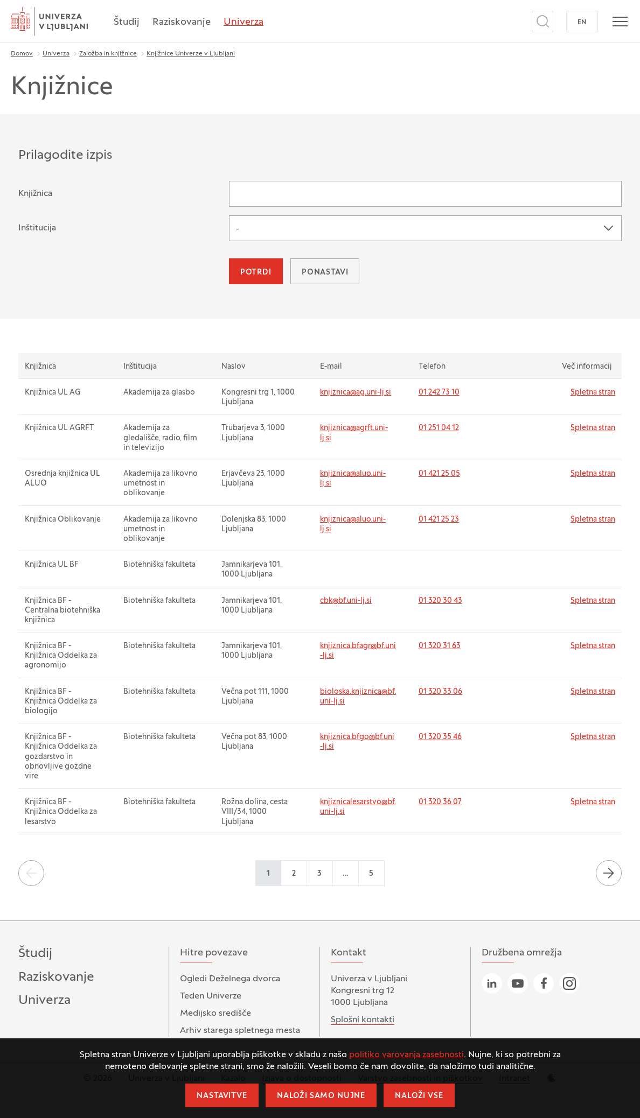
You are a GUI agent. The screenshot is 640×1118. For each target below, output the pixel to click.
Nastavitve (222, 1096)
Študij (127, 22)
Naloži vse (419, 1096)
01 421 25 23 (439, 519)
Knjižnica (35, 193)
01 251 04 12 (439, 428)
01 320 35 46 (440, 737)
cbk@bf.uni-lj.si (346, 600)
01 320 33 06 (440, 691)
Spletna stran (593, 392)
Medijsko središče (215, 1013)
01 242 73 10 (439, 392)
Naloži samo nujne (321, 1096)
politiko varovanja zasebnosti (406, 1055)
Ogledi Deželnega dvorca (230, 979)
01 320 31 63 (440, 646)
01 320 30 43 (440, 600)
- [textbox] (237, 229)
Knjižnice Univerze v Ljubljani (191, 54)
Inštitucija (37, 228)
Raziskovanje (181, 22)
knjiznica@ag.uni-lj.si (355, 392)
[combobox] (425, 228)
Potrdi (256, 272)
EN (582, 22)
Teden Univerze (210, 996)
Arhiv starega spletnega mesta (240, 1030)
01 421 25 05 (439, 473)
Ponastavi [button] (325, 272)
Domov (22, 54)
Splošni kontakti (362, 1020)
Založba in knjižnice (108, 54)
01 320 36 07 (440, 802)
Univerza (243, 22)
